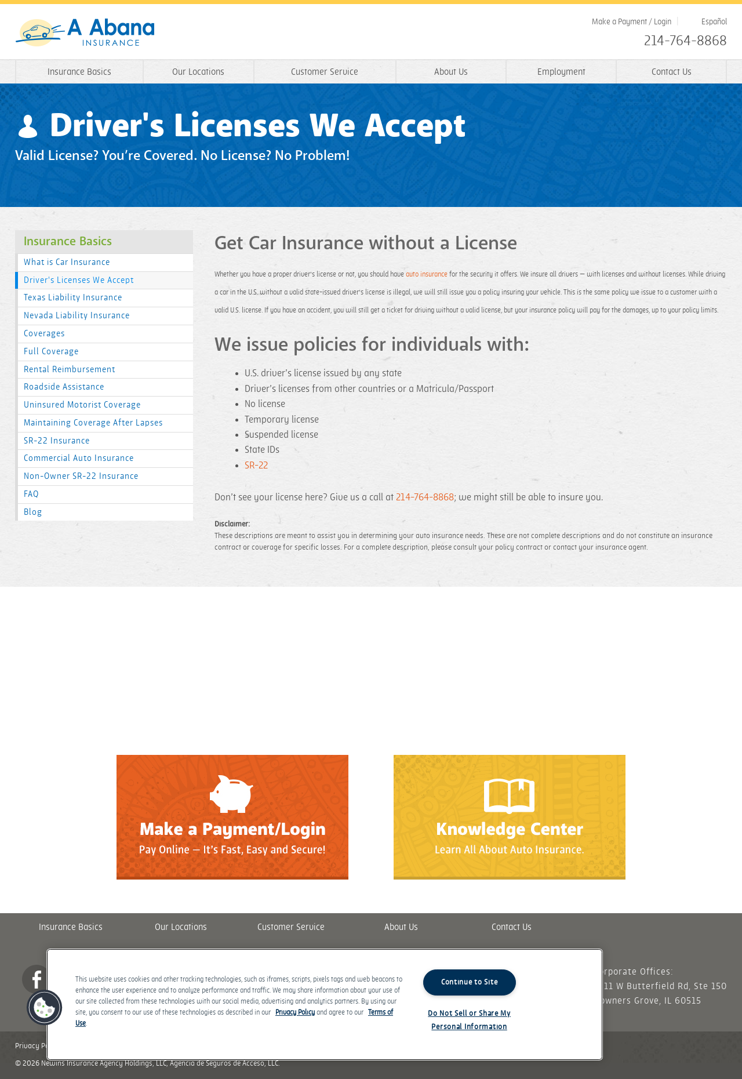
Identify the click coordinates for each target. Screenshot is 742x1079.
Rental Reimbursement (69, 369)
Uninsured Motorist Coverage (82, 405)
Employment (561, 72)
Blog (33, 512)
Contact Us (672, 72)
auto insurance (427, 274)
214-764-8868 (685, 41)
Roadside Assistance (64, 387)
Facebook (36, 979)
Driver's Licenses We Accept (79, 280)
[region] (324, 1004)
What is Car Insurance (67, 262)
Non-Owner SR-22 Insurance (81, 476)
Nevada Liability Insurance (77, 315)
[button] (44, 1007)
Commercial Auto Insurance (79, 458)
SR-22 (256, 465)
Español (714, 21)
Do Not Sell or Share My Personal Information (469, 1020)
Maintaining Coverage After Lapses (93, 423)
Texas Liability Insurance (73, 297)
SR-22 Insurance (57, 441)
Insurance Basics (79, 72)
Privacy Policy (37, 1046)
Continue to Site (469, 982)
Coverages (44, 333)
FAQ (31, 494)
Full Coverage (51, 351)
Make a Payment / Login (631, 21)
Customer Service (324, 72)
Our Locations (198, 72)
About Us (451, 72)
